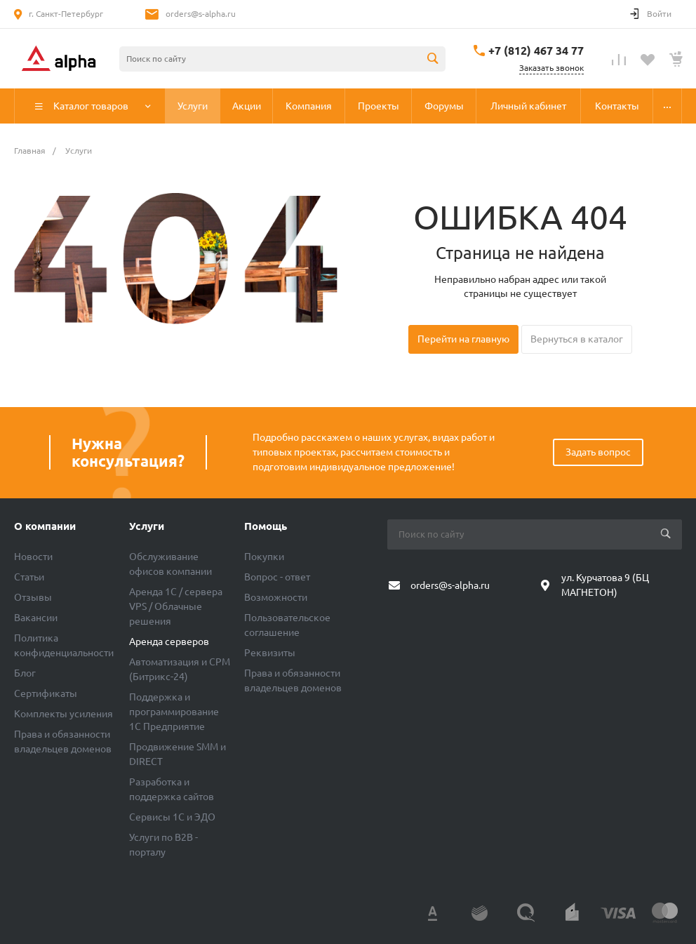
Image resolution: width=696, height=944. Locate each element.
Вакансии (36, 617)
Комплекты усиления (63, 713)
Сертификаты (45, 693)
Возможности (275, 597)
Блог (25, 673)
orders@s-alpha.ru (201, 13)
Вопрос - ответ (277, 577)
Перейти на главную (463, 339)
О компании (45, 526)
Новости (33, 556)
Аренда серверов (169, 641)
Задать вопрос (598, 452)
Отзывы (33, 597)
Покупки (264, 556)
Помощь (265, 526)
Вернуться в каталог (576, 339)
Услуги (146, 526)
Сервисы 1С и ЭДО (172, 817)
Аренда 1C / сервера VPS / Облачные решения (175, 606)
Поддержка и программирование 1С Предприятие (174, 711)
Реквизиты (269, 652)
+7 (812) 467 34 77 (536, 50)
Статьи (29, 577)
